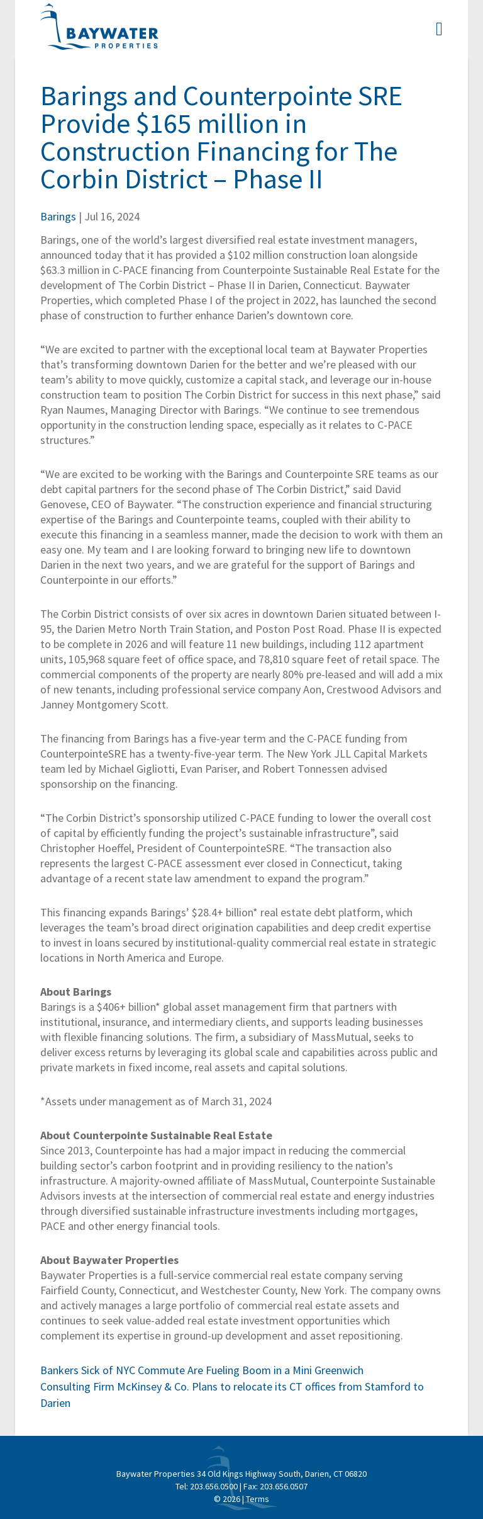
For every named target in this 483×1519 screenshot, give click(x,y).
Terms (257, 1499)
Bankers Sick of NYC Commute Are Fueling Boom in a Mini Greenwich (202, 1370)
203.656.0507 (284, 1486)
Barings (58, 216)
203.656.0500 (214, 1486)
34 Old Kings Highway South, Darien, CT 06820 (282, 1473)
